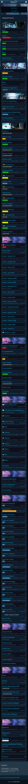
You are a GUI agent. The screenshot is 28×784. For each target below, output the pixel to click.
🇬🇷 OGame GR (9, 400)
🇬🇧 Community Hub (10, 96)
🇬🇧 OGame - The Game (11, 66)
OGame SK (8, 670)
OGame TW (8, 722)
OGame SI (8, 627)
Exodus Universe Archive (11, 614)
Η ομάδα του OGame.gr (7, 401)
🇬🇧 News (7, 25)
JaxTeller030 (12, 771)
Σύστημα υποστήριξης (18, 401)
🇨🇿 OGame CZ (9, 240)
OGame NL (8, 498)
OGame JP (8, 474)
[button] (2, 2)
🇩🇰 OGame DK (9, 341)
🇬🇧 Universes (9, 126)
